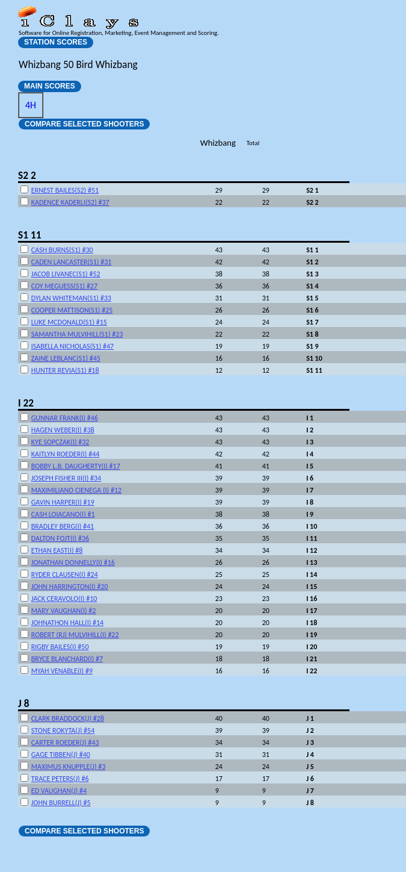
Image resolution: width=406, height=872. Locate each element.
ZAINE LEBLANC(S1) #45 (65, 358)
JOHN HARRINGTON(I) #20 (69, 586)
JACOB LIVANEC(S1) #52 (65, 274)
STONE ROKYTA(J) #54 (62, 730)
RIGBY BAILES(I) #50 (60, 647)
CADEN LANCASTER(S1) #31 (71, 262)
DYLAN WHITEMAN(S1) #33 (71, 298)
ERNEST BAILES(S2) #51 (65, 190)
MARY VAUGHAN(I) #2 (63, 610)
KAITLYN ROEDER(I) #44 (65, 454)
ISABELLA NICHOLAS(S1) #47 (72, 346)
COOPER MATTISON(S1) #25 (72, 310)
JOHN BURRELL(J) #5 (61, 803)
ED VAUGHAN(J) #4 (59, 790)
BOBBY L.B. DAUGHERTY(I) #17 (75, 466)
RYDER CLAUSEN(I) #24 (64, 574)
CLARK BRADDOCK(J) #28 (67, 718)
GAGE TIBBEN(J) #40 (60, 754)
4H (30, 105)
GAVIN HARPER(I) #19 (62, 502)
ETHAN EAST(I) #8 (57, 550)
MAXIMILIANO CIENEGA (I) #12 (76, 490)
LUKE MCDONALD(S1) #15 (69, 322)
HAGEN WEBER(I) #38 (62, 430)
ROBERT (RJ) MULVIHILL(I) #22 (75, 635)
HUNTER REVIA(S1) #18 (65, 370)
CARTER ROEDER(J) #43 (65, 742)
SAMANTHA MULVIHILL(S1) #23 (77, 334)
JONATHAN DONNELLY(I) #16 (73, 562)
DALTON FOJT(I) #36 (60, 538)
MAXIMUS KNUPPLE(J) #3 (68, 766)
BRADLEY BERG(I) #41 (62, 526)
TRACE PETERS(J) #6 (60, 778)
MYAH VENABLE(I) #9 (62, 671)
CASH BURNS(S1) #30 (62, 250)
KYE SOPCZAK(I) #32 (60, 442)
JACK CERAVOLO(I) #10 (64, 598)
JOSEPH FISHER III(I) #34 (66, 478)
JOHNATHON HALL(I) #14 (67, 622)
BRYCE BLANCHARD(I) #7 (67, 659)
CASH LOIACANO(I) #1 (63, 514)
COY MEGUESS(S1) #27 (64, 286)
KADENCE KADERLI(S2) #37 (70, 202)
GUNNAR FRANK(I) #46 (64, 418)
